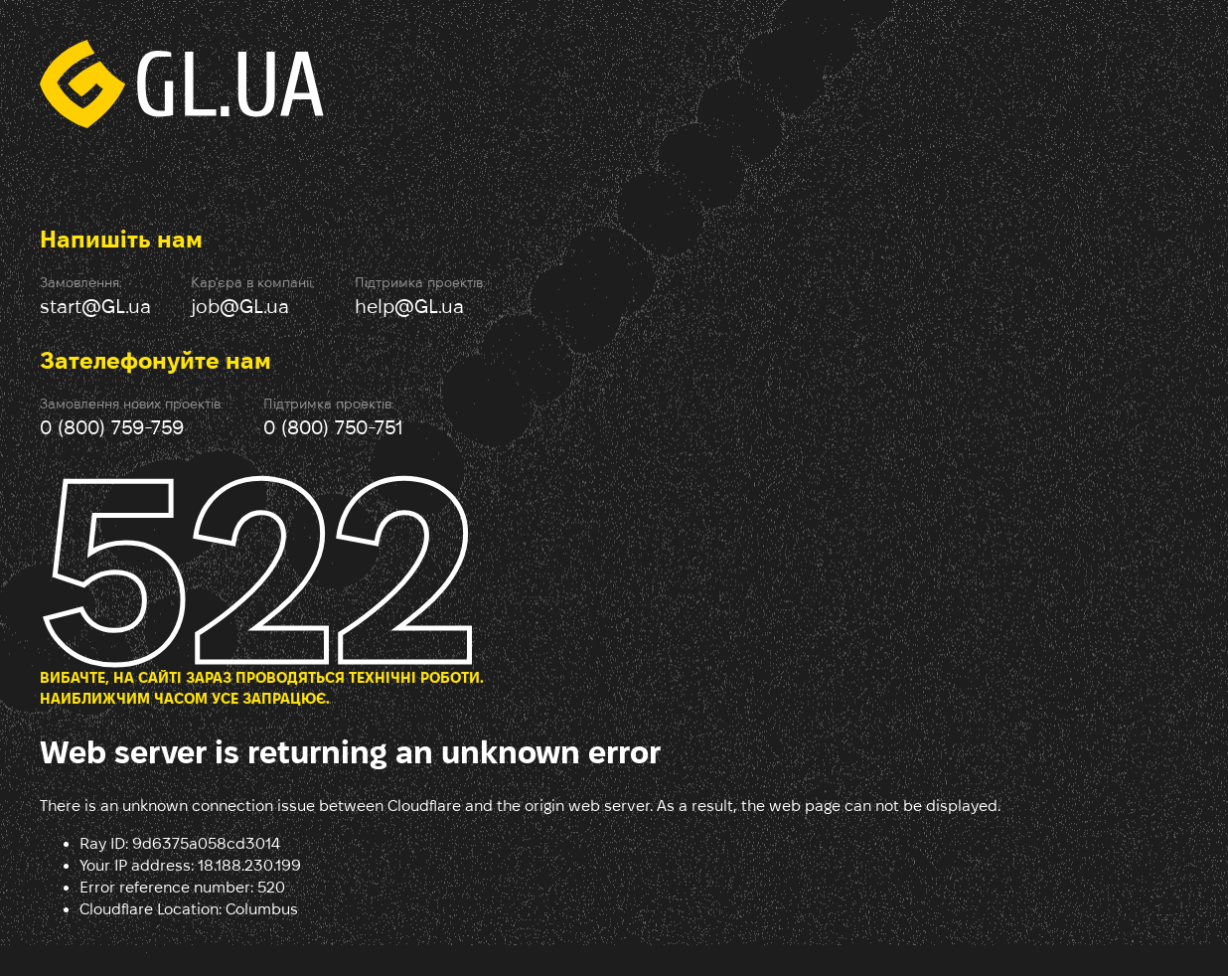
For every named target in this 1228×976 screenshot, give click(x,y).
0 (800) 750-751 (333, 427)
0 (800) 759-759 (112, 427)
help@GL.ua (409, 306)
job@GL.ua (240, 306)
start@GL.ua (95, 306)
